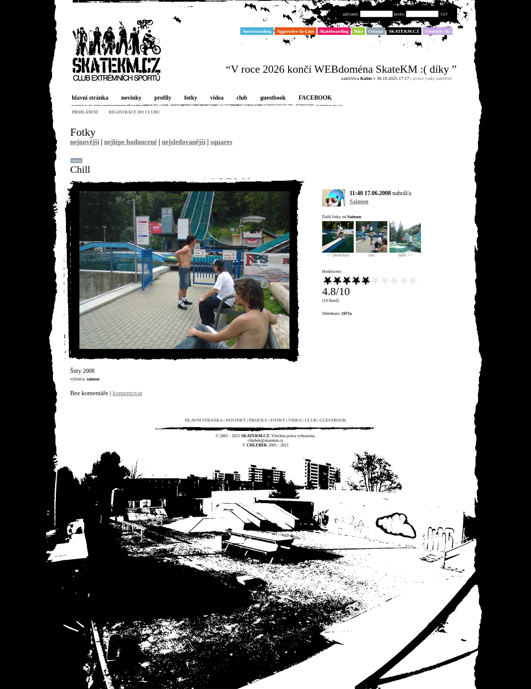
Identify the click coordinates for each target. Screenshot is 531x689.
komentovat (127, 393)
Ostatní (76, 160)
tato (371, 253)
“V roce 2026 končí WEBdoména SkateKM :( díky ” (341, 69)
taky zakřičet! (439, 78)
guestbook (272, 98)
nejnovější (84, 141)
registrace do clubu (134, 112)
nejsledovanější (183, 141)
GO (444, 13)
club (241, 98)
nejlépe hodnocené (130, 141)
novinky (131, 98)
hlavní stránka (89, 98)
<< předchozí (338, 253)
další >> (405, 253)
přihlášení (85, 112)
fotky (189, 98)
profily (162, 98)
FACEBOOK (314, 98)
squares (221, 141)
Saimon (359, 201)
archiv (418, 78)
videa (215, 98)
